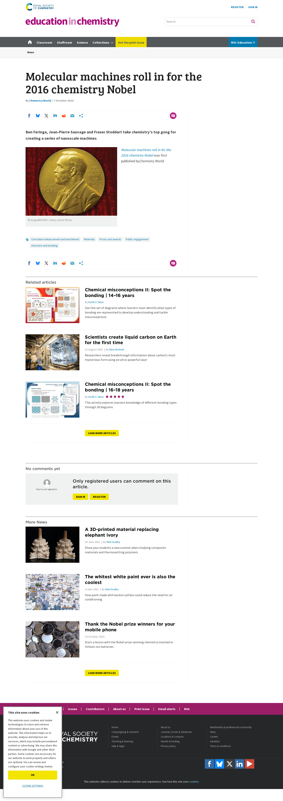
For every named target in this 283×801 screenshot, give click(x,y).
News (30, 52)
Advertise (215, 741)
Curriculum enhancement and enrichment (55, 239)
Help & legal (118, 746)
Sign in (80, 497)
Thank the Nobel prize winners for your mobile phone (130, 626)
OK (33, 775)
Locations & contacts (172, 736)
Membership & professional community (231, 727)
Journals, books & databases (176, 732)
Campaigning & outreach (125, 732)
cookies (194, 781)
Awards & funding (170, 741)
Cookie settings (32, 785)
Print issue (142, 709)
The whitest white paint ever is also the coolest (130, 579)
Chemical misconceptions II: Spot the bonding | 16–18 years (128, 387)
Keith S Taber (96, 302)
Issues (72, 709)
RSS (187, 709)
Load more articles (102, 433)
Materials (89, 239)
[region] (32, 752)
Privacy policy (168, 746)
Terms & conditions (220, 746)
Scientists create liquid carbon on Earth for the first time (130, 340)
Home (115, 727)
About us (119, 709)
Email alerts (166, 709)
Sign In (252, 7)
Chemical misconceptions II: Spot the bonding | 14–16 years (128, 292)
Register (237, 7)
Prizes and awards (110, 239)
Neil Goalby (113, 542)
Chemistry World (40, 100)
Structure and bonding (44, 245)
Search (253, 21)
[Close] (57, 712)
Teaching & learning (122, 741)
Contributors (95, 709)
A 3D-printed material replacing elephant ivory (122, 532)
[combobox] (210, 21)
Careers (214, 736)
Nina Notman (116, 349)
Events (115, 736)
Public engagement (137, 239)
